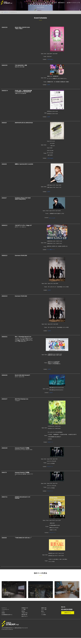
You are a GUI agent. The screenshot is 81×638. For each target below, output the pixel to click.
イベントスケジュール (38, 2)
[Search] (79, 3)
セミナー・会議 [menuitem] (43, 609)
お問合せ (54, 2)
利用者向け (62, 2)
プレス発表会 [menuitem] (43, 614)
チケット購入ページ (51, 249)
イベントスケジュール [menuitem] (5, 609)
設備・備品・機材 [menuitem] (24, 614)
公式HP (48, 84)
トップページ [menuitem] (4, 607)
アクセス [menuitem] (3, 611)
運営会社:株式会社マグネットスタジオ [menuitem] (21, 627)
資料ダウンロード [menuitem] (24, 616)
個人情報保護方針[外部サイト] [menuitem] (7, 614)
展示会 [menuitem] (42, 611)
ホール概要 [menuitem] (23, 609)
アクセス (47, 2)
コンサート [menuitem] (43, 612)
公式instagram (50, 59)
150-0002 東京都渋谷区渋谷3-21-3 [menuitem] (8, 627)
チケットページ (50, 466)
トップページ (6, 12)
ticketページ (50, 442)
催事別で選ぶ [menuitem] (44, 607)
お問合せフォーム (67, 612)
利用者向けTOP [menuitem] (25, 607)
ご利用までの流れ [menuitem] (25, 612)
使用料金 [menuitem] (23, 611)
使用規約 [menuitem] (3, 612)
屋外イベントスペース (72, 2)
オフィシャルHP (52, 218)
